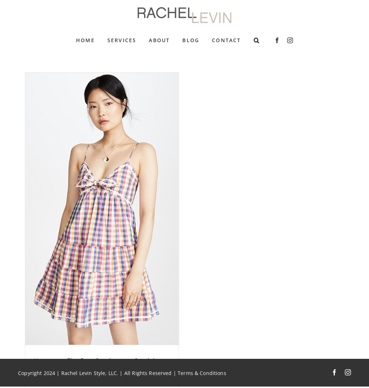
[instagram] (290, 40)
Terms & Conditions (202, 373)
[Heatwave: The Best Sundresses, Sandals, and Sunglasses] (102, 208)
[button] (257, 40)
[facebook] (277, 40)
